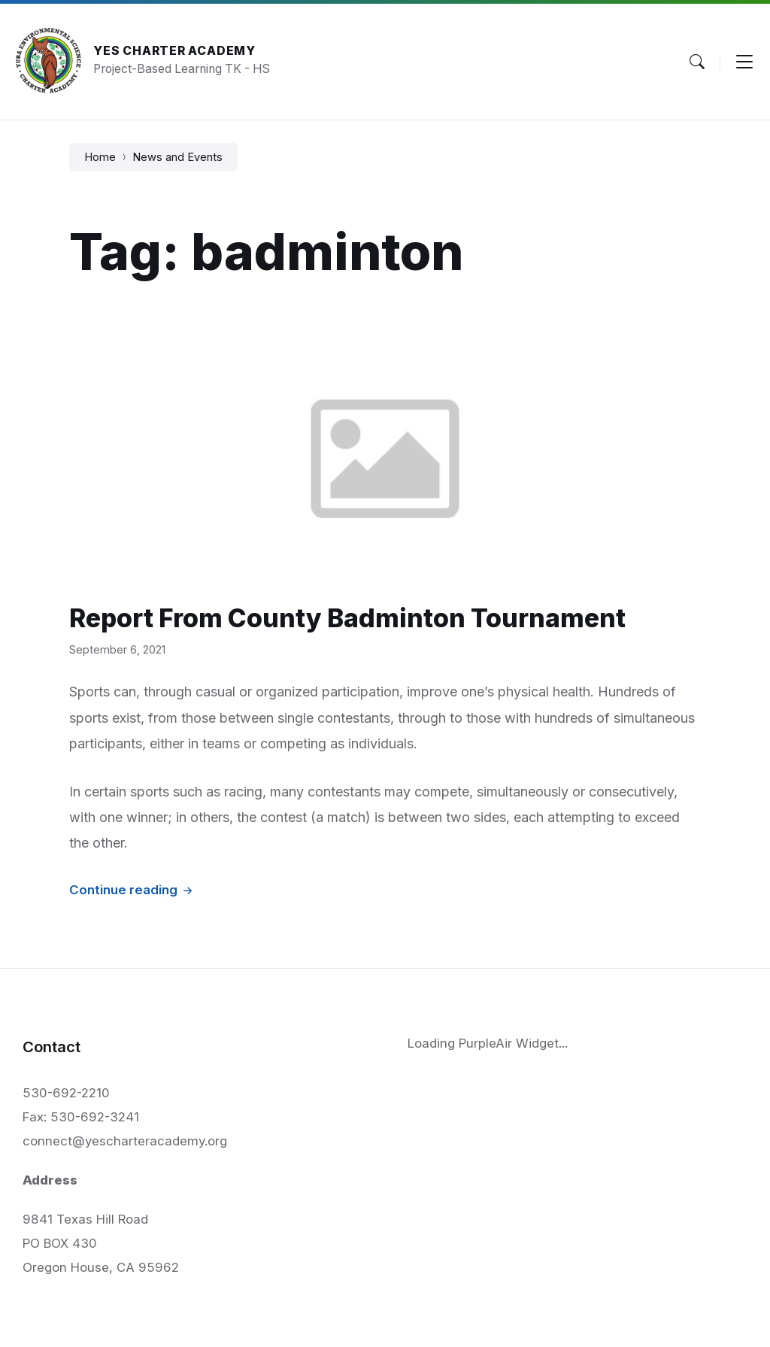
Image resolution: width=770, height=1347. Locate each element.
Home (100, 157)
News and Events (177, 157)
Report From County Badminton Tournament (347, 617)
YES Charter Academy (174, 51)
